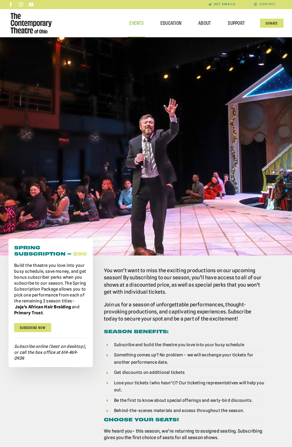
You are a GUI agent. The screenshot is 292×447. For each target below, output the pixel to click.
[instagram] (21, 4)
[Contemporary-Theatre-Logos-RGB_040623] (33, 12)
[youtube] (31, 4)
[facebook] (10, 4)
